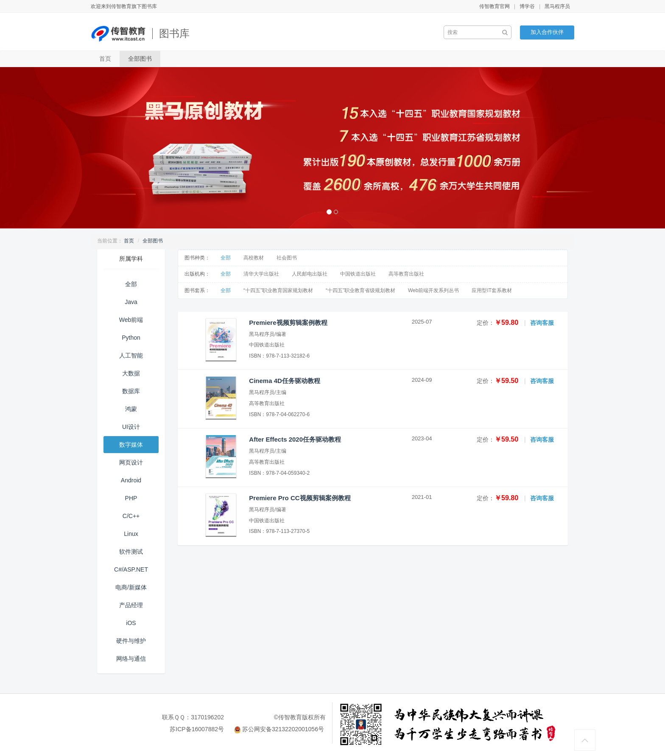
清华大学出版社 (261, 274)
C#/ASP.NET (131, 569)
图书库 (174, 33)
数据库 (131, 391)
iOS (131, 623)
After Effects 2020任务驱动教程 (295, 439)
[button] (50, 147)
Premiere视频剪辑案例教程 (288, 322)
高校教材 (253, 258)
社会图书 (287, 258)
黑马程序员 (557, 6)
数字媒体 (131, 444)
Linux (131, 533)
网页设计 (131, 462)
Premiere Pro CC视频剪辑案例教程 (299, 497)
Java (131, 302)
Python (131, 337)
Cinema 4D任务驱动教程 (284, 380)
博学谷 (527, 6)
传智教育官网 (494, 6)
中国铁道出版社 (358, 274)
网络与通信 (131, 658)
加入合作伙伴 (547, 32)
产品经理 (131, 605)
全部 (131, 284)
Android (131, 480)
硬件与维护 (131, 640)
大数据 (131, 373)
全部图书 (140, 58)
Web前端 (131, 319)
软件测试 (131, 551)
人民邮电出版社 (309, 274)
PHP (131, 498)
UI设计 (131, 426)
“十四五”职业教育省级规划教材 (360, 290)
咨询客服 (542, 322)
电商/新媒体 (131, 587)
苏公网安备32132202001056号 (283, 729)
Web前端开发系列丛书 (433, 290)
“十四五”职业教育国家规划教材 (278, 290)
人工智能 (131, 355)
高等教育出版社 (406, 274)
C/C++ (131, 516)
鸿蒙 (131, 409)
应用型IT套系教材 (492, 290)
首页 (105, 58)
